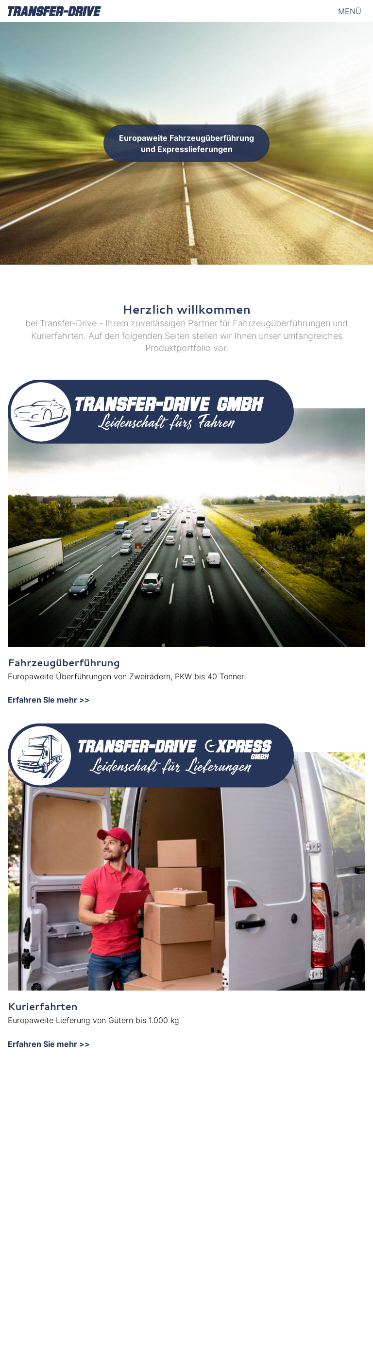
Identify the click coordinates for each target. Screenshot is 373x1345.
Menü (349, 11)
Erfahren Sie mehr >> (49, 700)
